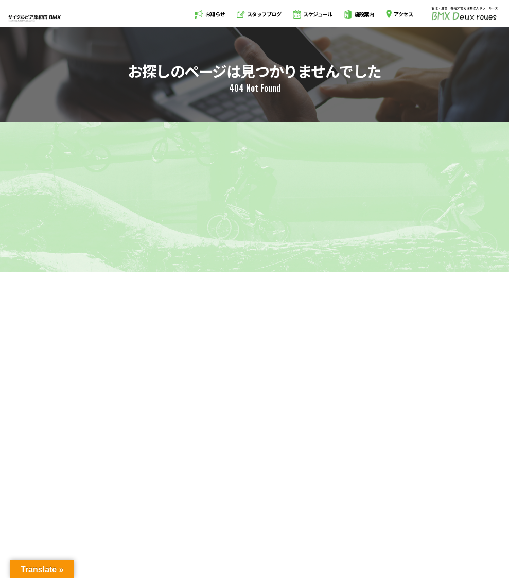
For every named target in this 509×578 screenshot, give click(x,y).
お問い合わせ (453, 532)
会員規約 (410, 532)
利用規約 (373, 532)
